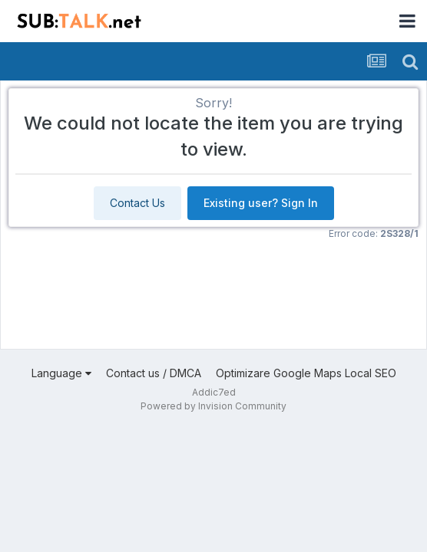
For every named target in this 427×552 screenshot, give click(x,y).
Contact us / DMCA (153, 373)
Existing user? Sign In (261, 202)
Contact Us (137, 202)
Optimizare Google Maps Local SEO (306, 373)
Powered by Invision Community (213, 406)
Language (61, 373)
